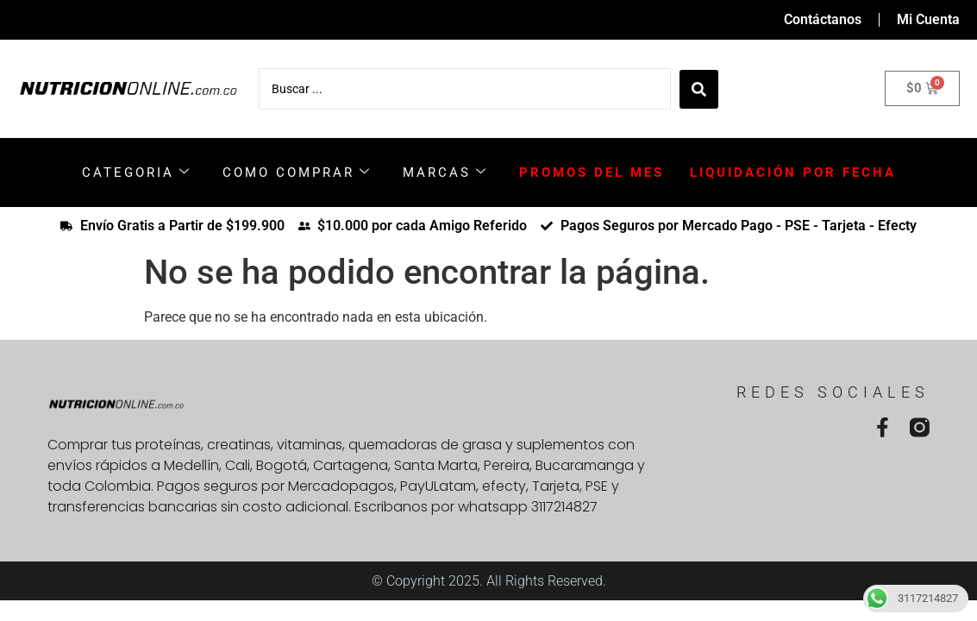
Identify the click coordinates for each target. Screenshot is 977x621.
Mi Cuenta (928, 19)
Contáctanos (822, 19)
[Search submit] (699, 88)
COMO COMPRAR (297, 172)
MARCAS (445, 172)
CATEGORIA (136, 172)
